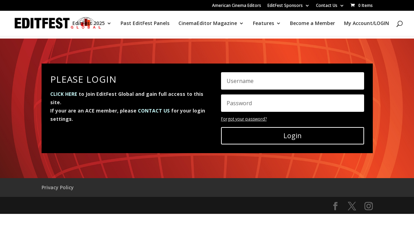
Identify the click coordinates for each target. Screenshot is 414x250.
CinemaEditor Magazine (207, 23)
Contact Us (326, 5)
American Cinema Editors (236, 5)
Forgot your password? (244, 119)
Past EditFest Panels (145, 23)
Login (292, 135)
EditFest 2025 (88, 23)
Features (263, 23)
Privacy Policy (58, 187)
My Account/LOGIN (366, 23)
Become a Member (312, 23)
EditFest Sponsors (285, 5)
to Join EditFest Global (92, 94)
